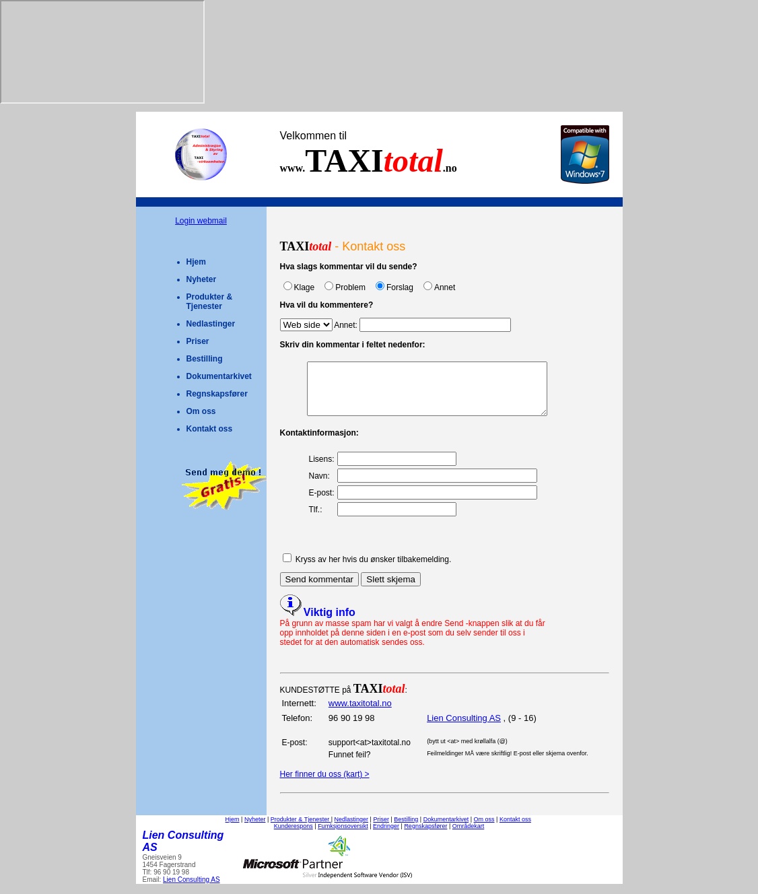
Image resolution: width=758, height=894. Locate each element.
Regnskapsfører (217, 394)
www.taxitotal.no (360, 713)
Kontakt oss (209, 429)
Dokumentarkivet (219, 376)
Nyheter (201, 279)
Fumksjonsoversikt (343, 836)
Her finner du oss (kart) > (325, 784)
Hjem (196, 262)
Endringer (386, 836)
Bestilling (204, 359)
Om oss (201, 411)
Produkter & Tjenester (209, 301)
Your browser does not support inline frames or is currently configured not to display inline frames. (102, 52)
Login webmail (201, 221)
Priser (197, 341)
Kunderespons (293, 836)
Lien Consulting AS (464, 728)
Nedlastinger (211, 324)
